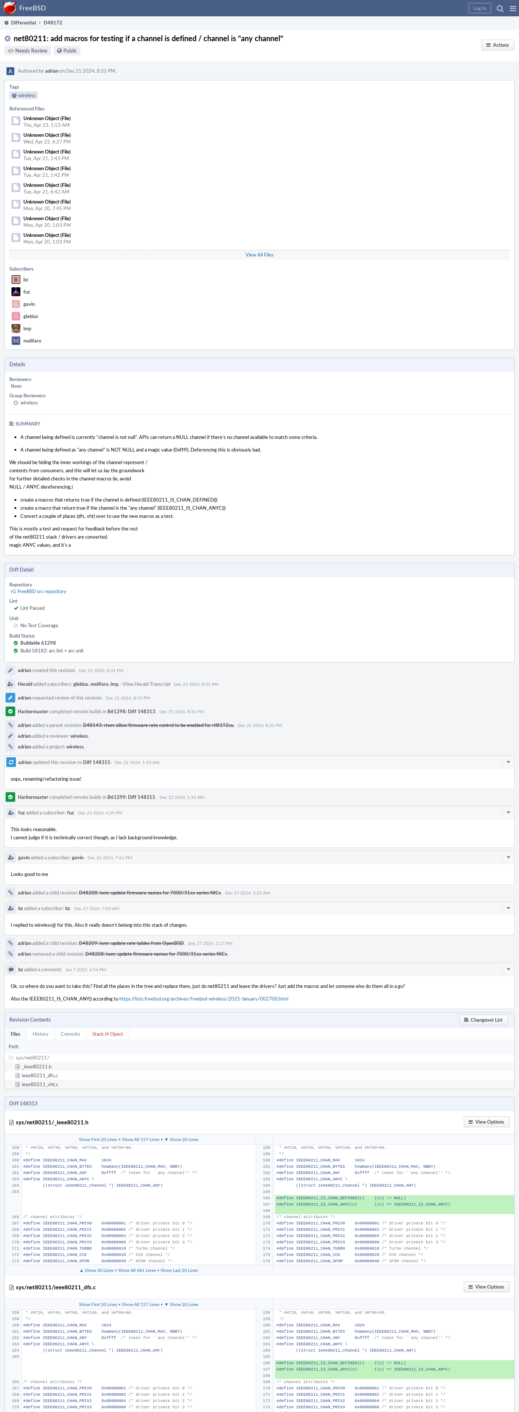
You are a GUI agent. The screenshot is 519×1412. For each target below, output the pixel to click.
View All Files (259, 254)
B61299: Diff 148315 (131, 797)
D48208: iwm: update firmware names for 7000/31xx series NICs (150, 892)
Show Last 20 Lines (179, 1270)
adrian (52, 70)
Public (70, 50)
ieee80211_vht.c (40, 1084)
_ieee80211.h (37, 1066)
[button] (513, 8)
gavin (29, 304)
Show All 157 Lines (140, 1139)
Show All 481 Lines (137, 1270)
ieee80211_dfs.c (40, 1075)
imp (27, 328)
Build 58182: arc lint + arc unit (52, 650)
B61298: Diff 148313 (131, 711)
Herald (25, 684)
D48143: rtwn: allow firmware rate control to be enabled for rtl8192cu (158, 725)
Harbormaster (33, 711)
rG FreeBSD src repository (38, 591)
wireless (29, 402)
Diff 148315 (96, 762)
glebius (30, 316)
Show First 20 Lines (98, 1139)
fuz (26, 291)
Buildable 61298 (38, 642)
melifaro (32, 340)
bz (25, 279)
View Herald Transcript (147, 684)
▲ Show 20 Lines (96, 1270)
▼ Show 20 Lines (181, 1139)
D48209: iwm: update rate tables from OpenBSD (131, 943)
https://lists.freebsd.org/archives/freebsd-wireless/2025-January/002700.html (203, 998)
